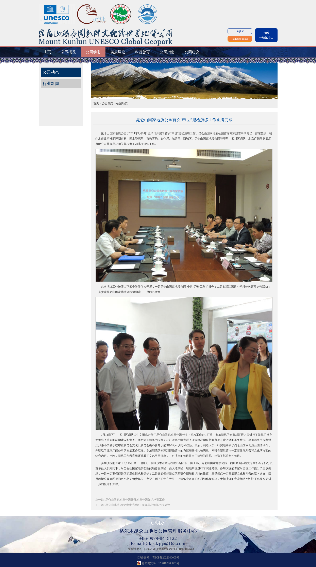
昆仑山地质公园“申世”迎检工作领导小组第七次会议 (137, 505)
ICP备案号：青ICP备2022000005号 (158, 557)
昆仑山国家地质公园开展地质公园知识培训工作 (135, 499)
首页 (96, 103)
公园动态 (107, 103)
